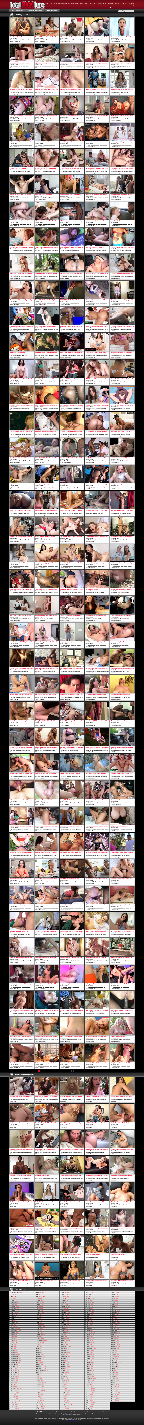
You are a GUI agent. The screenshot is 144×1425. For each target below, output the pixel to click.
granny (53, 1283)
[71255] (39, 1403)
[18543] (65, 1312)
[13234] (64, 1326)
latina (25, 513)
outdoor (14, 66)
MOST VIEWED (35, 11)
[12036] (89, 1344)
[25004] (115, 1292)
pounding (103, 487)
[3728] (90, 1405)
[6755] (114, 1390)
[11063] (14, 1300)
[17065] (90, 1396)
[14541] (65, 1314)
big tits (25, 39)
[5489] (13, 1394)
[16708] (65, 1352)
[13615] (39, 1346)
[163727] (90, 1376)
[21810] (89, 1340)
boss (78, 118)
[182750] (15, 1386)
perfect (101, 355)
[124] (40, 1352)
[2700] (14, 1398)
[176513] (15, 1374)
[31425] (42, 1370)
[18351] (15, 1328)
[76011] (114, 1352)
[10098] (64, 1294)
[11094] (39, 1298)
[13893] (39, 1306)
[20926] (90, 1350)
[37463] (64, 1298)
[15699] (90, 1346)
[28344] (15, 1310)
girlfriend (90, 329)
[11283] (115, 1378)
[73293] (40, 1342)
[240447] (15, 1409)
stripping (54, 1231)
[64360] (65, 1366)
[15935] (89, 1320)
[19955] (14, 1405)
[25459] (41, 1368)
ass (127, 92)
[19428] (114, 1304)
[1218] (65, 1364)
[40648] (14, 1348)
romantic (45, 224)
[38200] (64, 1360)
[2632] (64, 1378)
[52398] (89, 1352)
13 (68, 1071)
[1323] (64, 1302)
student (76, 855)
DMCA (73, 1420)
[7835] (14, 1314)
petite (129, 197)
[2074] (40, 1354)
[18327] (14, 1318)
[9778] (89, 1407)
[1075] (38, 1294)
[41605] (39, 1362)
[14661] (65, 1310)
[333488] (15, 1306)
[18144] (14, 1396)
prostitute (90, 1257)
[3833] (64, 1334)
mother (101, 39)
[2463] (90, 1312)
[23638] (13, 1294)
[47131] (90, 1338)
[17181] (90, 1314)
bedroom (70, 224)
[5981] (15, 1322)
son (22, 329)
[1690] (41, 1340)
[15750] (16, 1388)
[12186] (90, 1356)
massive (27, 1257)
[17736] (64, 1304)
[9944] (14, 1334)
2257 (70, 1420)
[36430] (40, 1401)
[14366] (65, 1292)
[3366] (90, 1302)
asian (28, 39)
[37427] (115, 1392)
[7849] (64, 1330)
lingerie (82, 618)
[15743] (115, 1368)
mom (93, 39)
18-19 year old (66, 66)
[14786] (66, 1356)
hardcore (18, 39)
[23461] (39, 1330)
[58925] (39, 1374)
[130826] (14, 1312)
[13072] (65, 1372)
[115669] (89, 1336)
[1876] (115, 1398)
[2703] (15, 1372)
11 (63, 1071)
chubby (27, 66)
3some (64, 145)
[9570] (115, 1380)
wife (22, 39)
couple (49, 66)
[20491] (40, 1300)
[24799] (41, 1326)
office (54, 487)
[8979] (89, 1322)
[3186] (90, 1390)
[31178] (115, 1302)
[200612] (15, 1370)
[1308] (114, 1300)
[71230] (89, 1316)
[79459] (65, 1407)
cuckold (125, 566)
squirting (105, 145)
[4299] (115, 1312)
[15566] (65, 1403)
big (52, 92)
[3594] (114, 1318)
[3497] (90, 1368)
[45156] (40, 1318)
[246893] (89, 1292)
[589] (15, 1302)
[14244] (91, 1348)
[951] (39, 1398)
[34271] (65, 1392)
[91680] (115, 1310)
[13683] (115, 1320)
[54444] (115, 1332)
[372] (89, 1398)
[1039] (65, 1380)
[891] (89, 1409)
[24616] (65, 1320)
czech (124, 618)
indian (14, 39)
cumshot (106, 829)
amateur (128, 66)
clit (125, 1013)
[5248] (114, 1388)
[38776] (65, 1332)
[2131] (15, 1338)
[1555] (65, 1348)
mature (97, 92)
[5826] (64, 1396)
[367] (39, 1336)
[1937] (114, 1338)
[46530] (90, 1334)
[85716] (64, 1384)
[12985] (15, 1308)
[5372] (39, 1348)
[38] (64, 1350)
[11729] (64, 1382)
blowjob (80, 39)
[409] (15, 1362)
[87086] (40, 1334)
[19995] (115, 1314)
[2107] (65, 1322)
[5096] (14, 1380)
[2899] (40, 1304)
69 (79, 487)
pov (103, 197)
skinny (56, 566)
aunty (114, 250)
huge (50, 92)
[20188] (40, 1302)
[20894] (64, 1316)
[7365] (39, 1394)
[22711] (115, 1340)
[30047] (64, 1342)
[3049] (114, 1360)
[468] (15, 1354)
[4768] (114, 1298)
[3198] (65, 1296)
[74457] (116, 1362)
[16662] (40, 1324)
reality (128, 1039)
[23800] (40, 1338)
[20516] (116, 1366)
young (106, 197)
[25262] (114, 1364)
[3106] (40, 1388)
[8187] (115, 1294)
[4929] (89, 1401)
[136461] (14, 1326)
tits (19, 1257)
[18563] (13, 1298)
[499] (89, 1330)
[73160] (40, 1312)
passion (98, 487)
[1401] (41, 1384)
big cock (30, 145)
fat (124, 592)
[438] (16, 1356)
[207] (16, 1360)
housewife (123, 434)
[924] (38, 1376)
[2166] (65, 1362)
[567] (90, 1370)
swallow (130, 566)
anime (16, 1257)
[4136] (39, 1364)
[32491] (115, 1328)
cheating (50, 39)
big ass (97, 66)
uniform (74, 145)
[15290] (90, 1298)
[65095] (65, 1386)
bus (54, 1013)
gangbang (128, 171)
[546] (40, 1358)
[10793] (40, 1386)
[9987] (39, 1314)
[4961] (65, 1409)
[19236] (15, 1364)
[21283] (65, 1401)
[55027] (90, 1386)
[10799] (89, 1360)
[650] (64, 1398)
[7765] (38, 1316)
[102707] (14, 1368)
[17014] (115, 1336)
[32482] (90, 1380)
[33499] (39, 1344)
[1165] (16, 1330)
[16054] (40, 1390)
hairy (28, 513)
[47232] (90, 1382)
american (42, 723)
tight (80, 145)
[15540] (64, 1374)
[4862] (13, 1320)
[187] (15, 1401)
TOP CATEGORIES (17, 11)
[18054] (90, 1364)
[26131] (89, 1326)
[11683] (39, 1328)
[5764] (40, 1292)
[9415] (114, 1334)
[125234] (65, 1390)
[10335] (65, 1300)
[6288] (14, 1382)
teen (80, 66)
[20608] (40, 1409)
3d (95, 487)
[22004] (15, 1392)
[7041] (39, 1378)
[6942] (90, 1374)
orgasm (46, 355)
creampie (105, 697)
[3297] (90, 1403)
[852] (114, 1376)
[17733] (115, 1346)
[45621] (40, 1380)
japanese (15, 408)
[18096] (40, 1308)
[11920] (90, 1342)
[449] (114, 1306)
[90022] (14, 1324)
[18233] (115, 1356)
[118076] (40, 1332)
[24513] (114, 1350)
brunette (75, 39)
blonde (56, 355)
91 (72, 1071)
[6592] (14, 1350)
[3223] (114, 1372)
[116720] (114, 1316)
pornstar (104, 224)
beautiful (100, 329)
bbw (22, 66)
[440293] (65, 1340)
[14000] (14, 1378)
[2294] (39, 1322)
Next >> (76, 1071)
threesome (68, 145)
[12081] (90, 1388)
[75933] (114, 1374)
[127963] (64, 1354)
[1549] (65, 1324)
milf (46, 39)
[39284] (64, 1336)
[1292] (114, 1382)
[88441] (65, 1338)
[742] (64, 1328)
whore (127, 618)
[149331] (14, 1336)
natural (46, 66)
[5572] (39, 1350)
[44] (64, 1358)
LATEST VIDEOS (52, 11)
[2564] (41, 1382)
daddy (119, 197)
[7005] (64, 1376)
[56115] (89, 1300)
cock (130, 145)
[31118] (14, 1342)
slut (53, 723)
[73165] (14, 1346)
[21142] (115, 1386)
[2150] (14, 1332)
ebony (101, 145)
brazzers (21, 618)
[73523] (40, 1407)
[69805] (65, 1388)
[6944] (64, 1368)
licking (56, 250)
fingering (81, 723)
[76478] (39, 1320)
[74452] (14, 1296)
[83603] (40, 1356)
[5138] (115, 1348)
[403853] (90, 1332)
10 (61, 1071)
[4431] (89, 1296)
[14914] (89, 1384)
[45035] (65, 1370)
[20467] (115, 1342)
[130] (39, 1372)
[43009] (114, 1401)
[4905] (89, 1318)
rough (47, 92)
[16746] (115, 1296)
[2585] (39, 1405)
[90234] (90, 1362)
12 (66, 1071)
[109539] (114, 1370)
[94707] (66, 1346)
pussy (129, 39)
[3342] (66, 1306)
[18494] (64, 1308)
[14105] (115, 1322)
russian (76, 66)
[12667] (65, 1394)
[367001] (15, 1390)
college (115, 171)
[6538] (14, 1340)
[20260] (115, 1384)
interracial (54, 39)
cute (29, 118)
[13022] (90, 1392)
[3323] (14, 1407)
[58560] (16, 1292)
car (118, 618)
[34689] (89, 1394)
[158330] (41, 1366)
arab (23, 355)
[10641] (91, 1328)
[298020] (15, 1376)
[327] (115, 1330)
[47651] (114, 1308)
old (75, 881)
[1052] (14, 1403)
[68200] (15, 1352)
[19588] (90, 1354)
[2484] (39, 1310)
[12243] (15, 1316)
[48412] (14, 1384)
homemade (129, 118)
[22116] (91, 1378)
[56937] (39, 1360)
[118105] (89, 1366)
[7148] (40, 1296)
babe (44, 92)
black (75, 118)
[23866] (64, 1344)
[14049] (114, 1324)
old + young (48, 329)
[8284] (115, 1354)
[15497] (115, 1394)
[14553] (14, 1344)
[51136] (39, 1392)
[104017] (66, 1405)
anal (125, 66)
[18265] (89, 1324)
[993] (14, 1304)
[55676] (90, 1304)
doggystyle (51, 250)
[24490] (65, 1318)
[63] (14, 1366)
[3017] (90, 1310)
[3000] (16, 1358)
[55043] (114, 1396)
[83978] (90, 1308)
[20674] (89, 1372)
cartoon (106, 960)
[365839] (115, 1344)
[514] (113, 1326)
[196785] (114, 1358)
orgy (77, 145)
